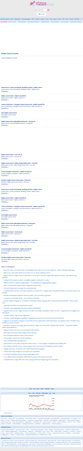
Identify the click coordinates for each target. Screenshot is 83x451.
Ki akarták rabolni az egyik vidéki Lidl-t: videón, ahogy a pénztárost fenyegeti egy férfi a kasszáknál (31, 359)
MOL (38, 389)
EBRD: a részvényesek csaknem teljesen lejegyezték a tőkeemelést (22, 285)
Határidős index (45, 22)
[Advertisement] (41, 37)
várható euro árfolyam (23, 442)
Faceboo (49, 433)
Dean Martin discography (44, 418)
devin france (4, 418)
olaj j (52, 431)
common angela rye (56, 423)
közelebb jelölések (65, 418)
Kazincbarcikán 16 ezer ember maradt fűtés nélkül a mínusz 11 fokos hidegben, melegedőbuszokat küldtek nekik (35, 343)
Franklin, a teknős (20, 434)
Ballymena (30, 431)
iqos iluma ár (32, 444)
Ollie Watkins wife (37, 422)
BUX (67, 19)
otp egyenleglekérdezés (25, 445)
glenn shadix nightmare (18, 422)
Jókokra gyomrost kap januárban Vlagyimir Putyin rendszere (20, 333)
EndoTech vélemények (30, 433)
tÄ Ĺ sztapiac (74, 418)
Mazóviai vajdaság (61, 422)
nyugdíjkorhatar (5, 434)
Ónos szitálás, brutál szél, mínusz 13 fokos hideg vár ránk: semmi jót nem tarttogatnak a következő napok (33, 346)
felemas (70, 422)
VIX (50, 393)
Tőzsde (71, 19)
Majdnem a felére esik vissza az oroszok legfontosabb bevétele (21, 330)
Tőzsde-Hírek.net (8, 413)
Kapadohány (28, 422)
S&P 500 (38, 393)
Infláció (37, 19)
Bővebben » (4, 91)
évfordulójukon (76, 433)
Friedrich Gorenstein (59, 429)
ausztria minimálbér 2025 (31, 440)
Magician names (75, 429)
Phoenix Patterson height (73, 420)
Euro (59, 19)
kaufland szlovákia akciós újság (39, 445)
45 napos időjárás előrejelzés (64, 440)
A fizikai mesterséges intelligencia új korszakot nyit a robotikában (22, 351)
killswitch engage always (11, 431)
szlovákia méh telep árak (11, 442)
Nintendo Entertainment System (18, 420)
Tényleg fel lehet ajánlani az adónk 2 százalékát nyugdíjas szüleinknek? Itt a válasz (26, 280)
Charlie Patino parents (31, 418)
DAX (29, 393)
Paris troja (46, 420)
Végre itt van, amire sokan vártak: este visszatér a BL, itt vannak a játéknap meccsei (27, 273)
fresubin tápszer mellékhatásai (43, 444)
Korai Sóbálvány (20, 418)
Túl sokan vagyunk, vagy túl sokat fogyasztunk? (17, 315)
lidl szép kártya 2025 (11, 444)
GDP (33, 19)
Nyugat (51, 429)
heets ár (3, 444)
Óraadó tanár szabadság (37, 429)
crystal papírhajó (16, 423)
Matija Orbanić (62, 420)
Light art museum (47, 422)
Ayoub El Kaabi (58, 431)
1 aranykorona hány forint (61, 442)
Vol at (47, 431)
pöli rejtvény (66, 444)
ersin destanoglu (23, 431)
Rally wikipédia (53, 420)
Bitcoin (55, 19)
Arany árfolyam (65, 22)
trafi (44, 431)
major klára (30, 420)
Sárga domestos (46, 423)
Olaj (51, 19)
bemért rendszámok (19, 440)
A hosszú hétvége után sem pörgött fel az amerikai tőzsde (20, 288)
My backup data (55, 418)
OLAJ (53, 393)
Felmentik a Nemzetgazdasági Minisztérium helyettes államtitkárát (22, 308)
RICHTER (47, 389)
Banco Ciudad (9, 433)
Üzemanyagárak (26, 19)
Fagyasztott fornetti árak (59, 433)
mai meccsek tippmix (57, 444)
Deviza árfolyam (55, 22)
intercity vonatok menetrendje (46, 442)
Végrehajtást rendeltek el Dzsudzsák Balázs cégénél (18, 305)
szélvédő (67, 429)
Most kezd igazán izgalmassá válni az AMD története (18, 335)
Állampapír (17, 19)
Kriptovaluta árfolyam (76, 22)
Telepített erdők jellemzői (32, 434)
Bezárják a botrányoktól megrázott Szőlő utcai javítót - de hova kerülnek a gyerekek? (27, 295)
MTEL (42, 389)
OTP (63, 19)
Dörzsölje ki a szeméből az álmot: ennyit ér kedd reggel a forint (21, 354)
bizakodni (8, 423)
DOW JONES (45, 393)
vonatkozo (65, 431)
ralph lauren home (20, 429)
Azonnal (12, 434)
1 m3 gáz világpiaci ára (22, 444)
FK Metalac (68, 433)
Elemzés (77, 19)
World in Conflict (41, 433)
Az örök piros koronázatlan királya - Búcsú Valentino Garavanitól (21, 298)
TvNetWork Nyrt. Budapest (7, 429)
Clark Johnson (38, 431)
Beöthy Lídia (12, 418)
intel (50, 434)
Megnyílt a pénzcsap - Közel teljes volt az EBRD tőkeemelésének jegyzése (24, 349)
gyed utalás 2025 (42, 440)
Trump (11, 19)
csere (2, 431)
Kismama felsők (38, 420)
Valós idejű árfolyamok (33, 22)
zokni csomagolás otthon (75, 442)
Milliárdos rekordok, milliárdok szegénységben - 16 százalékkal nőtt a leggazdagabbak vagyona (30, 283)
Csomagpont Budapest (27, 423)
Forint (47, 19)
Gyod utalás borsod (6, 422)
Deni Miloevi (38, 423)
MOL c (27, 429)
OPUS (52, 389)
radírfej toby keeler (19, 433)
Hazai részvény (12, 22)
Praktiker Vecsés (43, 434)
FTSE (33, 393)
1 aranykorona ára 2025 (7, 440)
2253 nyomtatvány (34, 442)
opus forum (51, 445)
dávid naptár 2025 (51, 440)
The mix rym (73, 431)
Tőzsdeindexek (22, 22)
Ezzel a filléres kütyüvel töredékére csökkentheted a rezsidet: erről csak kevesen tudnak (28, 357)
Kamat (42, 19)
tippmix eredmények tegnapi (12, 445)
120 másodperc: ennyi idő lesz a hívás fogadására (17, 338)
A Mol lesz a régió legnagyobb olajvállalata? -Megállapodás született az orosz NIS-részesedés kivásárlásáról (34, 318)
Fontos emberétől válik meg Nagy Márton (15, 341)
